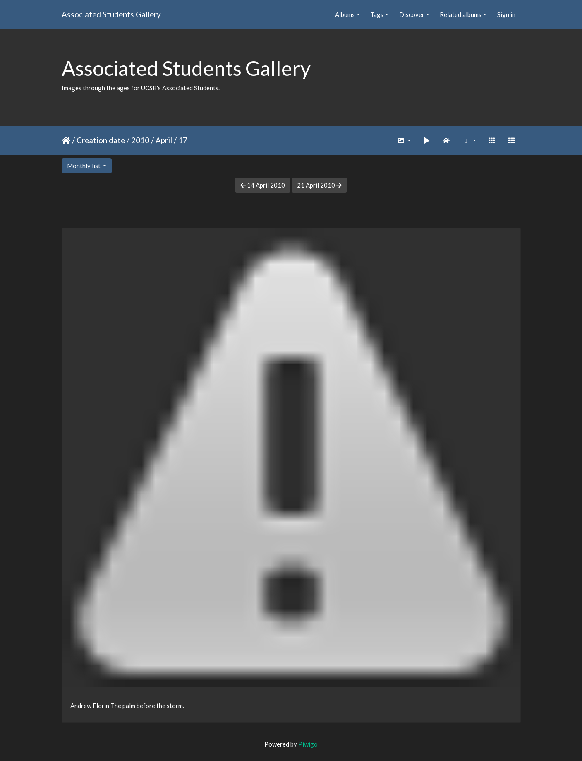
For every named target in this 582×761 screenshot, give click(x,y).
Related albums (460, 14)
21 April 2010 (319, 185)
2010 (140, 140)
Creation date (101, 140)
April (164, 140)
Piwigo (308, 744)
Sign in (506, 14)
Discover (411, 14)
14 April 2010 (262, 185)
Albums (345, 14)
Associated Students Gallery (111, 14)
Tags (376, 14)
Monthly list (84, 165)
